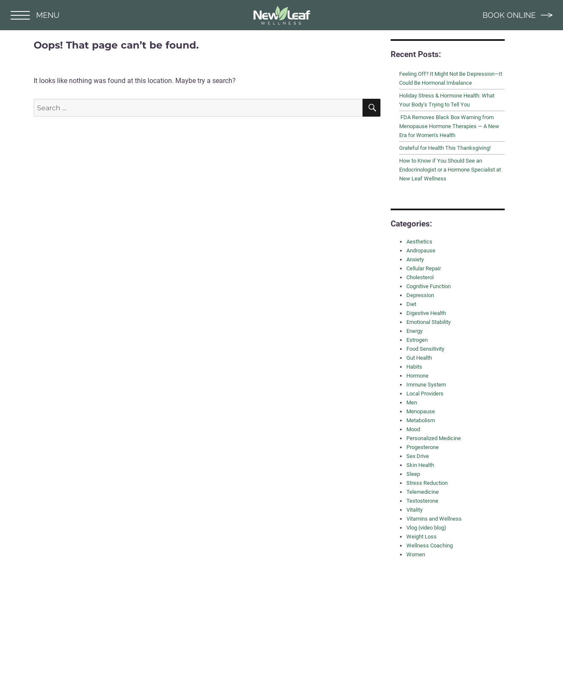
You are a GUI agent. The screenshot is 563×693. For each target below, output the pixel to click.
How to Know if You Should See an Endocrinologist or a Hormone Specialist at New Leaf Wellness (450, 170)
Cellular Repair (423, 268)
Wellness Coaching (429, 545)
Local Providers (424, 393)
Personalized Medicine (433, 438)
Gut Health (419, 358)
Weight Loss (421, 536)
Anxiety (415, 259)
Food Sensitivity (425, 349)
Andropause (420, 250)
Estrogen (417, 340)
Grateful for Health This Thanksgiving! (445, 148)
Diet (411, 304)
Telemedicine (422, 492)
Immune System (426, 384)
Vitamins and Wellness (434, 518)
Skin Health (420, 465)
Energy (414, 331)
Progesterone (422, 447)
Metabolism (420, 420)
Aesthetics (419, 241)
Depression (420, 295)
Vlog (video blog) (426, 527)
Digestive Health (426, 313)
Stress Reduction (427, 483)
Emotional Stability (428, 322)
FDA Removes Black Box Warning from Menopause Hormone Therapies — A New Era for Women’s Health (449, 126)
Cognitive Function (428, 286)
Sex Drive (417, 456)
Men (411, 402)
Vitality (414, 510)
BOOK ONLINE (517, 15)
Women (415, 554)
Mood (413, 429)
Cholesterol (420, 277)
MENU (35, 15)
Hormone (417, 375)
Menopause (420, 411)
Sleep (413, 474)
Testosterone (422, 501)
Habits (414, 367)
